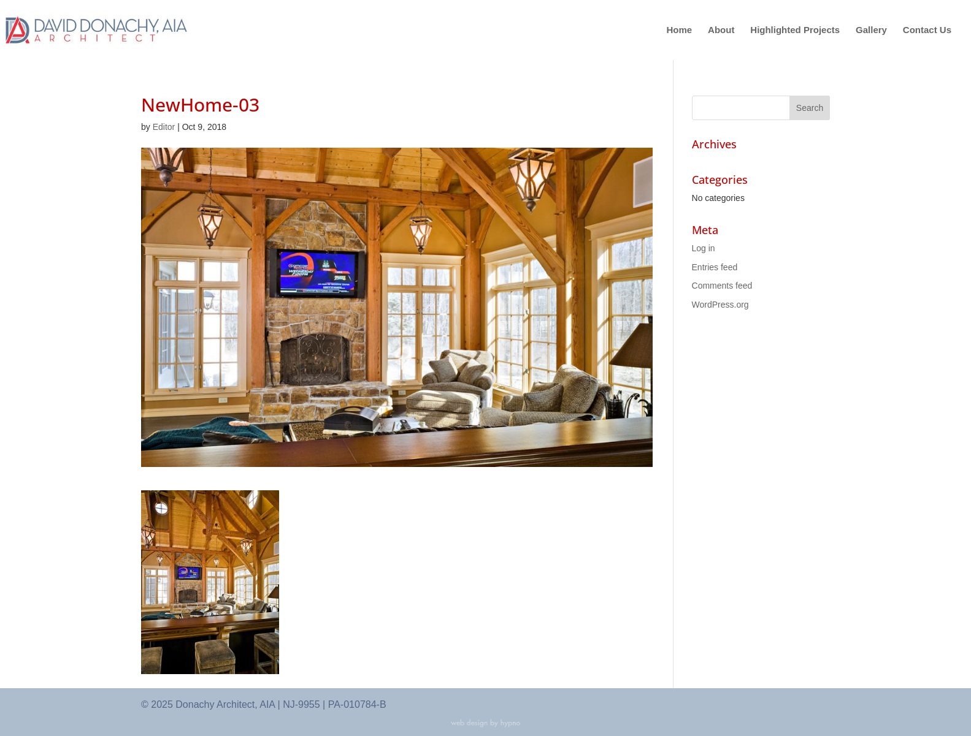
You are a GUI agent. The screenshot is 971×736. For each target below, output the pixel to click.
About (721, 30)
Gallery (871, 30)
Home (680, 30)
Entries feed (715, 267)
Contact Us (927, 30)
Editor (164, 127)
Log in (703, 248)
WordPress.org (720, 304)
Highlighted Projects (795, 30)
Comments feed (722, 285)
